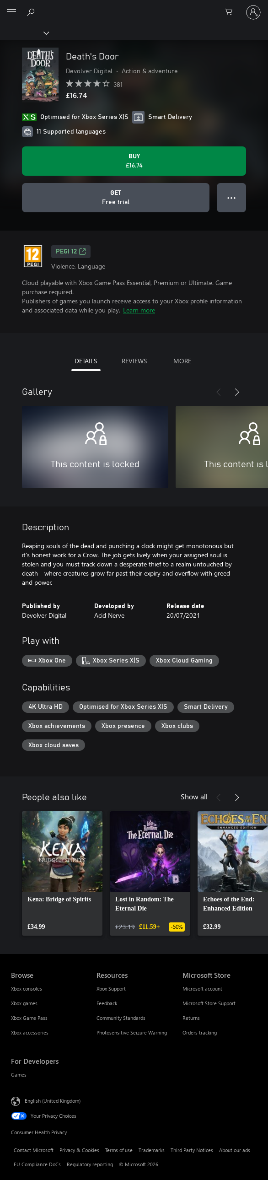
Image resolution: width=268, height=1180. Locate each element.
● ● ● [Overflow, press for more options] (231, 197)
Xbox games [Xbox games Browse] (24, 1003)
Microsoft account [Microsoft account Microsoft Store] (202, 988)
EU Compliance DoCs (37, 1164)
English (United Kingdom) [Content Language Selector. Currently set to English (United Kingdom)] (52, 1101)
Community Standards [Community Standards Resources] (120, 1018)
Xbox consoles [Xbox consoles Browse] (26, 988)
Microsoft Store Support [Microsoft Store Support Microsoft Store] (209, 1003)
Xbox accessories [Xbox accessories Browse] (29, 1032)
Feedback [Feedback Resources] (106, 1003)
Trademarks (152, 1150)
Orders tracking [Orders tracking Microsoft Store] (199, 1032)
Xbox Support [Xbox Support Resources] (111, 988)
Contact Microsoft (34, 1150)
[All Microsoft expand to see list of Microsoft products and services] (11, 12)
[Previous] (218, 392)
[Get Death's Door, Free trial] (115, 197)
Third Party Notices (192, 1150)
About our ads (234, 1150)
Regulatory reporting (90, 1164)
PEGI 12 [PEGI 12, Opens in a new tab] (71, 251)
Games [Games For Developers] (19, 1075)
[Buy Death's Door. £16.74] (134, 161)
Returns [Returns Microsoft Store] (191, 1018)
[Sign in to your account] (253, 12)
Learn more (139, 310)
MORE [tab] (182, 360)
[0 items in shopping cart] (231, 12)
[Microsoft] (133, 6)
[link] (62, 873)
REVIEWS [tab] (134, 360)
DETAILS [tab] (86, 360)
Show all (194, 796)
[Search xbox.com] (32, 12)
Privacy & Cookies (79, 1150)
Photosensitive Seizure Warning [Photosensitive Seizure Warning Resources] (131, 1032)
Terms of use (119, 1150)
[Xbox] (24, 32)
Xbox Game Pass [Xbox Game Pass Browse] (29, 1018)
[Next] (237, 392)
